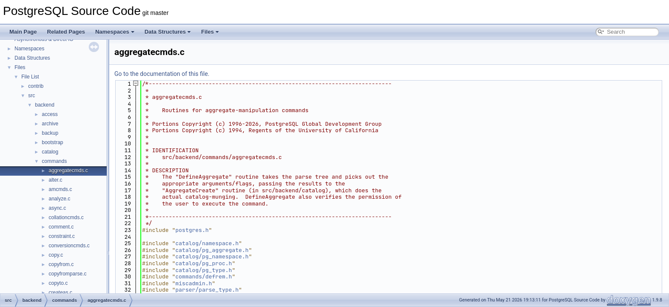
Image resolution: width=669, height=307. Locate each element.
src (31, 95)
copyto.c (58, 283)
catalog (50, 152)
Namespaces (114, 32)
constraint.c (62, 236)
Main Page (23, 32)
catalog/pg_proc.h (203, 263)
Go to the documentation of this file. (161, 73)
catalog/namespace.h (207, 243)
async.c (57, 208)
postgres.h (192, 230)
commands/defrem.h (203, 276)
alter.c (55, 180)
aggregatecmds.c (68, 171)
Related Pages (66, 32)
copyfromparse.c (68, 274)
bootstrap (52, 142)
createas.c (60, 292)
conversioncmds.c (69, 246)
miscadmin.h (193, 283)
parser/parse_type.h (207, 289)
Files (210, 32)
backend (44, 105)
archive (50, 124)
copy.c (56, 255)
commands (54, 161)
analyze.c (59, 199)
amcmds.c (60, 189)
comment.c (61, 227)
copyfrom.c (61, 264)
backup (50, 133)
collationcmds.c (66, 217)
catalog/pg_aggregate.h (212, 250)
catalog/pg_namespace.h (212, 256)
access (50, 114)
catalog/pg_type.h (203, 270)
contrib (36, 86)
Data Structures (168, 32)
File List (30, 77)
